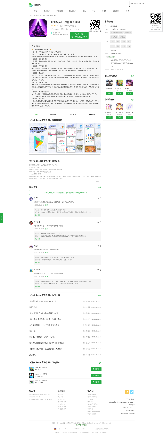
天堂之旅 (32, 331)
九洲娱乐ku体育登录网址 (35, 4)
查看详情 (96, 369)
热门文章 (73, 114)
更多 (99, 187)
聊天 (123, 46)
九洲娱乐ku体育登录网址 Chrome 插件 (40, 399)
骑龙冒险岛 (119, 112)
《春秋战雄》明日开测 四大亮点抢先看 (43, 301)
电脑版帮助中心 (92, 397)
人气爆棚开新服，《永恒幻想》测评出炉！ (44, 325)
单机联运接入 (62, 409)
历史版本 (92, 114)
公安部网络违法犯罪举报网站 (102, 428)
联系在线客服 (130, 410)
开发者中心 (61, 399)
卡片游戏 (114, 37)
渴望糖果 (32, 355)
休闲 (112, 41)
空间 (129, 46)
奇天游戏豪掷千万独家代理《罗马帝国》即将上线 (46, 343)
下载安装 (73, 26)
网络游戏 (128, 32)
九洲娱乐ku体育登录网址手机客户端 (39, 394)
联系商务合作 (62, 402)
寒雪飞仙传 (33, 307)
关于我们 (61, 394)
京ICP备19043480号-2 (61, 428)
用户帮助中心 (92, 394)
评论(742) (53, 114)
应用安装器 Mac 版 (34, 397)
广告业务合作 (62, 404)
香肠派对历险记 (129, 88)
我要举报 (90, 409)
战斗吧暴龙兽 (109, 112)
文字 (129, 41)
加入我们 (61, 397)
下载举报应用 (92, 414)
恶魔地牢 (109, 88)
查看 (109, 93)
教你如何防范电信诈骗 (128, 413)
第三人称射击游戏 (117, 32)
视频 (117, 46)
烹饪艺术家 (129, 112)
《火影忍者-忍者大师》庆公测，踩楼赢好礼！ (45, 319)
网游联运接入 (62, 406)
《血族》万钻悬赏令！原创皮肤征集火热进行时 (45, 349)
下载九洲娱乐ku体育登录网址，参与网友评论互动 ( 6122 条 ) (65, 193)
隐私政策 (112, 57)
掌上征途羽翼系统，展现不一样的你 (42, 337)
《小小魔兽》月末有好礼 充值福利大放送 (43, 313)
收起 (98, 181)
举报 (1, 218)
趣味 (117, 41)
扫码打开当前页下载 (94, 31)
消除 (123, 41)
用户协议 (90, 399)
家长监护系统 (92, 406)
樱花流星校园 (119, 88)
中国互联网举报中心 (94, 411)
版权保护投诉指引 (93, 404)
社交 (112, 46)
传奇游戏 (122, 37)
